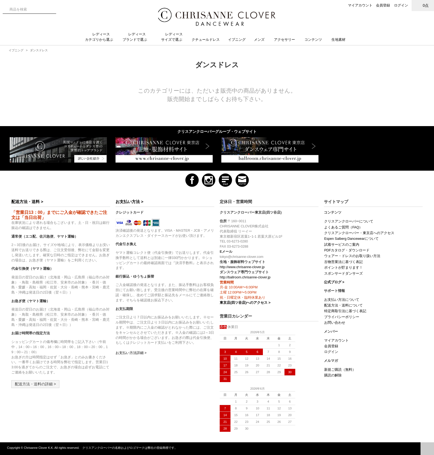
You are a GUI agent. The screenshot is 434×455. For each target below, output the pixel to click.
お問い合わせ (334, 323)
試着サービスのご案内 (341, 245)
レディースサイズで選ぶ (174, 37)
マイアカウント (360, 5)
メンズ (261, 40)
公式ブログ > (334, 282)
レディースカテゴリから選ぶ (101, 37)
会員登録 (383, 5)
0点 (423, 5)
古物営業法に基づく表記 (343, 262)
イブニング (239, 40)
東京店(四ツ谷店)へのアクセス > (245, 303)
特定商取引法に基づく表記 (345, 311)
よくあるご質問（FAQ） (343, 227)
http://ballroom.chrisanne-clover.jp (245, 277)
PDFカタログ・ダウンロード (346, 250)
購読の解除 (333, 375)
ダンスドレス (39, 50)
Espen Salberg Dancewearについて (351, 239)
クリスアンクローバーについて (348, 221)
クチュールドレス (208, 40)
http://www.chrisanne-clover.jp (242, 267)
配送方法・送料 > (27, 201)
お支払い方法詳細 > (131, 353)
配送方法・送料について (343, 305)
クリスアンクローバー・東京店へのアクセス (359, 233)
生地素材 (341, 40)
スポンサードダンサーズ (343, 273)
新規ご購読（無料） (340, 370)
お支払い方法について (341, 300)
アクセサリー (286, 40)
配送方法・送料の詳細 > (35, 384)
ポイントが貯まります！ (343, 267)
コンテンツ (315, 40)
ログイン (401, 5)
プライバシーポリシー (341, 317)
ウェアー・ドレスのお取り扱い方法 (352, 256)
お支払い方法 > (129, 201)
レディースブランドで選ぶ (137, 37)
